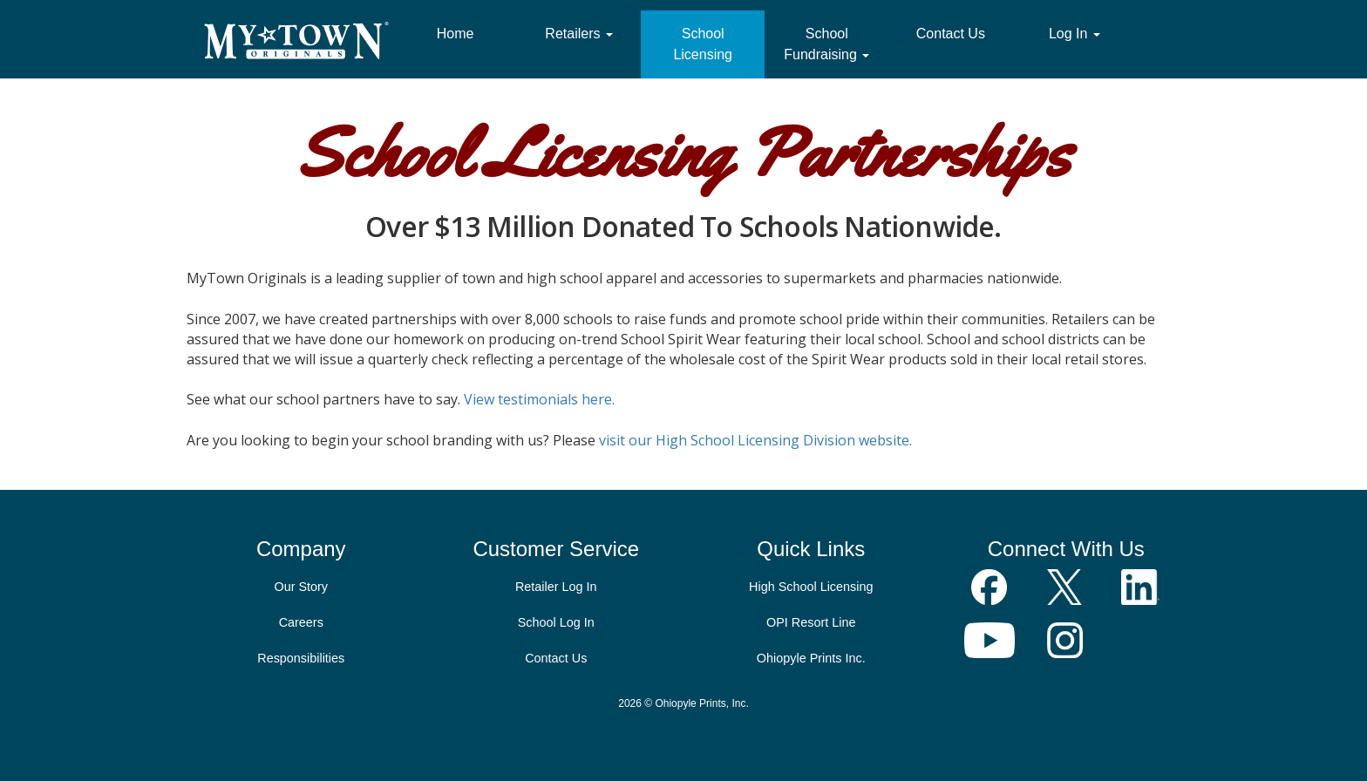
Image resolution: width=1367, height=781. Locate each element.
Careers (301, 622)
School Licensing (702, 44)
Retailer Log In (556, 587)
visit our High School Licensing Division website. (755, 440)
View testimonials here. (539, 399)
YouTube (990, 640)
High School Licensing (811, 587)
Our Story (301, 587)
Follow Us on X (1065, 587)
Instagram (1065, 640)
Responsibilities (300, 658)
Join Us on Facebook (990, 587)
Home (455, 33)
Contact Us (950, 33)
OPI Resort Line (810, 622)
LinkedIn (1141, 587)
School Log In (556, 622)
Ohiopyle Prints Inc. (811, 658)
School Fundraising (826, 44)
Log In (1074, 33)
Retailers (579, 33)
